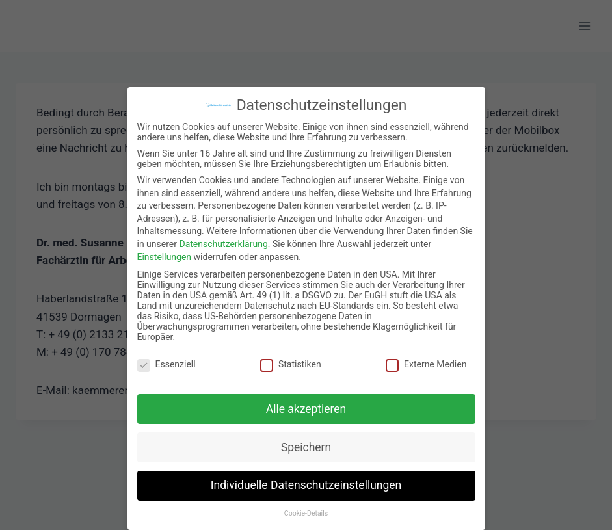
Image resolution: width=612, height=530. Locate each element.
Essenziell (166, 357)
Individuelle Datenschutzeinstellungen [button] (306, 477)
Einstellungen (164, 249)
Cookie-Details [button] (306, 506)
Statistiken (290, 357)
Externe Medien (426, 357)
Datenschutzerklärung (223, 237)
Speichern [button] (306, 439)
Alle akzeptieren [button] (306, 401)
